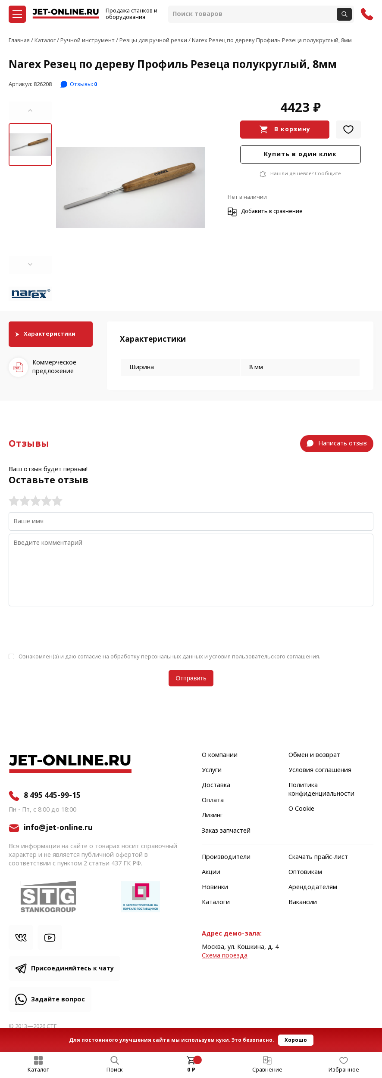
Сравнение (267, 1070)
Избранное (344, 1070)
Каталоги (216, 902)
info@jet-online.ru (58, 828)
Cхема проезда (224, 955)
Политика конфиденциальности (321, 789)
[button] (30, 111)
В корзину (292, 129)
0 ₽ (191, 1070)
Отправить (190, 678)
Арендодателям (312, 887)
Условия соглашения (319, 770)
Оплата (213, 800)
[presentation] (74, 629)
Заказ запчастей (226, 831)
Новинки (215, 887)
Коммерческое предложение (54, 367)
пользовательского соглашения (275, 656)
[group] (130, 188)
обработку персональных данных (156, 656)
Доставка (216, 785)
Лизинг (212, 815)
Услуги (212, 770)
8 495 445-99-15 (52, 796)
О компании (220, 755)
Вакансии (302, 902)
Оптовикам (305, 872)
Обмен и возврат (314, 755)
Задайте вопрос (58, 999)
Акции (211, 872)
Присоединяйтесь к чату (72, 968)
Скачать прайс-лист (318, 857)
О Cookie (301, 809)
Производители (226, 857)
